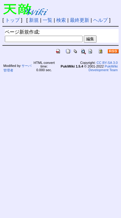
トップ (12, 20)
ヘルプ (100, 20)
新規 (34, 20)
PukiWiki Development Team (103, 68)
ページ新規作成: (22, 32)
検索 (61, 20)
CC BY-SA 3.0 (107, 62)
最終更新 (79, 20)
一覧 (47, 20)
